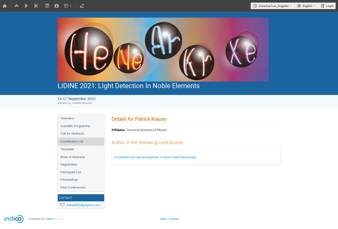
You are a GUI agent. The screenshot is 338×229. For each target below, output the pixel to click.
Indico (50, 219)
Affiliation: (118, 130)
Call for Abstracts (72, 133)
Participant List (71, 172)
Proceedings (69, 179)
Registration (69, 164)
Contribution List (72, 141)
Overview (67, 118)
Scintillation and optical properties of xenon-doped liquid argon (155, 157)
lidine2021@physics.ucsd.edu (87, 205)
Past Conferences (73, 187)
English (307, 6)
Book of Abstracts (73, 157)
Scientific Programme (75, 126)
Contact (174, 219)
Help (163, 219)
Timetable (67, 149)
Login (329, 6)
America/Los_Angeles (274, 6)
